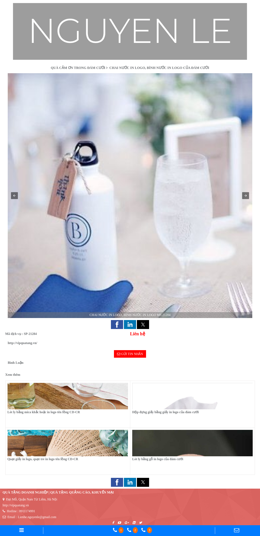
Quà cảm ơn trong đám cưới (78, 68)
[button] (14, 195)
